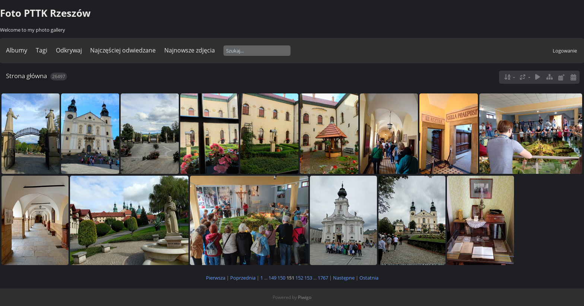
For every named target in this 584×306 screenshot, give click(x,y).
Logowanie (565, 50)
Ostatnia (368, 277)
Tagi (41, 50)
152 (299, 277)
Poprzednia (243, 277)
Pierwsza (215, 277)
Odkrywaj (69, 50)
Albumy (16, 50)
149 (272, 277)
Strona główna (26, 75)
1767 (323, 277)
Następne (344, 277)
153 (308, 277)
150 (281, 277)
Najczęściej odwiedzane (123, 50)
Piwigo (304, 297)
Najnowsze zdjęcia (189, 50)
